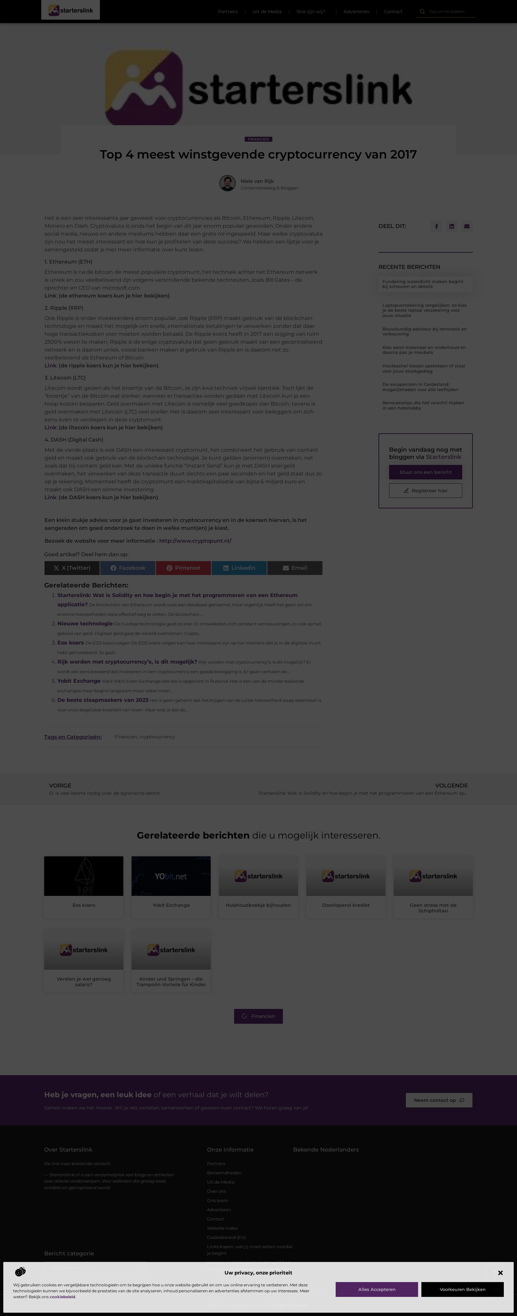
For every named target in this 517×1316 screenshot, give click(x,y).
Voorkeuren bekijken (463, 1289)
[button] (500, 1273)
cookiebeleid (62, 1296)
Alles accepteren (377, 1289)
